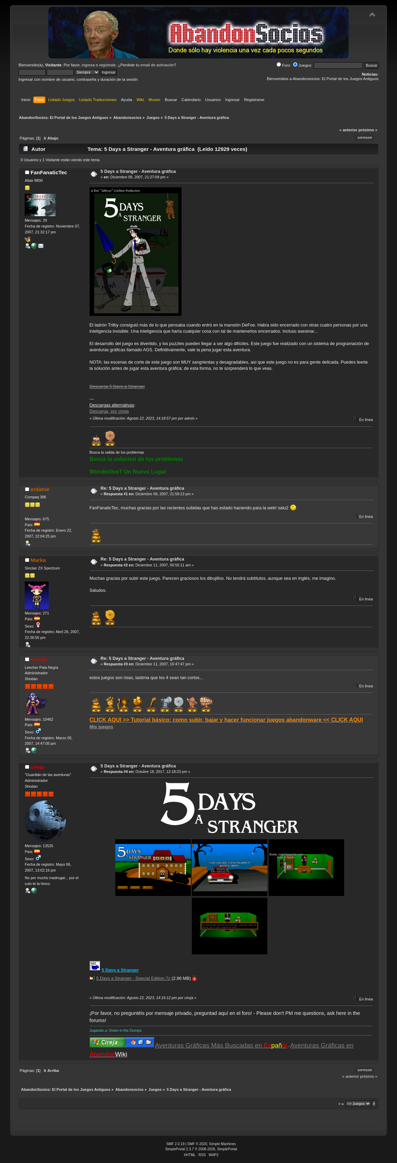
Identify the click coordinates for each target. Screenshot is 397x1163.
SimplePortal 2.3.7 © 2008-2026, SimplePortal (201, 1149)
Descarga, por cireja (109, 411)
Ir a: (342, 1104)
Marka (38, 560)
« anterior (348, 130)
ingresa (88, 65)
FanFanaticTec (49, 172)
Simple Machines (222, 1144)
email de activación (157, 65)
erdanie (40, 489)
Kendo (39, 659)
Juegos (302, 65)
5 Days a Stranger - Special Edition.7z (133, 978)
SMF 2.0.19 (175, 1144)
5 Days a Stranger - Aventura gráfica (138, 171)
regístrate (107, 65)
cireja (37, 767)
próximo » (368, 130)
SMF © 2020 (197, 1144)
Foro (283, 65)
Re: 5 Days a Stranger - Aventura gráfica (142, 488)
